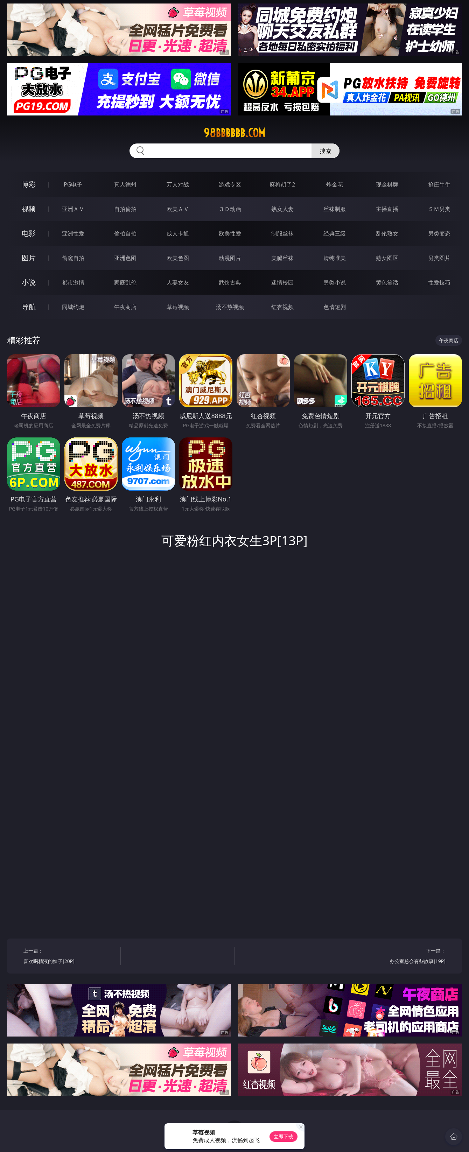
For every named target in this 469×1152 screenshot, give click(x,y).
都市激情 (73, 282)
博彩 (29, 184)
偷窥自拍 (73, 258)
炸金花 (334, 184)
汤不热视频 (230, 307)
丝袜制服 (334, 209)
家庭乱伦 (125, 282)
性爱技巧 (439, 282)
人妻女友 (178, 282)
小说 (29, 282)
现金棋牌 (387, 184)
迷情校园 (282, 282)
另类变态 (439, 233)
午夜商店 (125, 307)
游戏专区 (230, 184)
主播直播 (387, 209)
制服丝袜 (282, 233)
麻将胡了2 (282, 184)
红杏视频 (282, 307)
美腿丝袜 (282, 258)
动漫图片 (230, 258)
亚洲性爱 (73, 233)
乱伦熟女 (387, 233)
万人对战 (178, 184)
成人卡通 (178, 233)
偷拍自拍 (125, 233)
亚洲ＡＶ (73, 209)
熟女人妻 (282, 209)
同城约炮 (73, 307)
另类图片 (439, 258)
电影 (29, 233)
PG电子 (73, 184)
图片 (29, 257)
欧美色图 (178, 258)
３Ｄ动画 (230, 209)
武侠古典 (230, 282)
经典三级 (334, 233)
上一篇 (69, 957)
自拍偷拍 (125, 209)
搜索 (325, 151)
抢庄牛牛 (439, 184)
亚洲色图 (125, 258)
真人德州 (125, 184)
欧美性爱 (230, 233)
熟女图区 (387, 258)
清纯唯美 (334, 258)
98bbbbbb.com (234, 133)
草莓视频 (178, 307)
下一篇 (400, 957)
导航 (29, 306)
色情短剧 (334, 307)
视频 (29, 208)
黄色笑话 (387, 282)
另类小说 (334, 282)
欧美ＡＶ (178, 209)
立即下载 (283, 1136)
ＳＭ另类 (439, 209)
